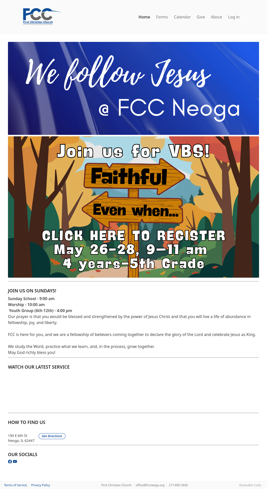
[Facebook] (10, 462)
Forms (162, 17)
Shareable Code (250, 485)
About (216, 17)
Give (201, 17)
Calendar (182, 17)
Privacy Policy (40, 485)
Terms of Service (15, 485)
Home (144, 17)
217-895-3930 (178, 485)
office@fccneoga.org (150, 485)
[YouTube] (15, 462)
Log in (234, 17)
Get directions (52, 436)
